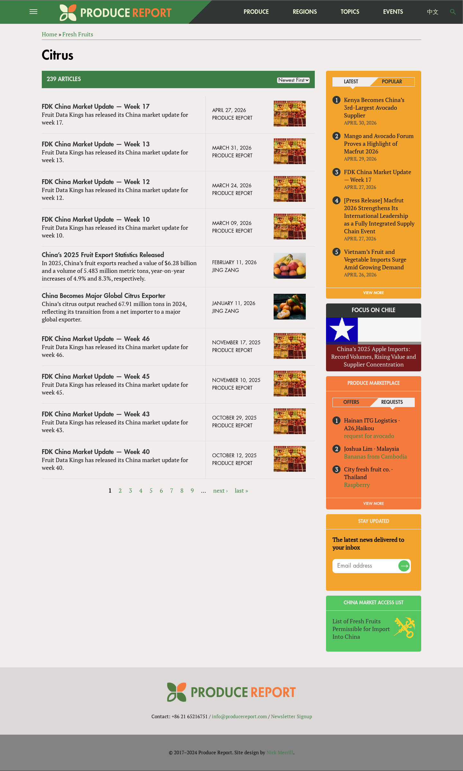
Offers (351, 402)
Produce (256, 11)
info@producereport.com (239, 716)
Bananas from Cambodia (375, 456)
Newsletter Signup (291, 716)
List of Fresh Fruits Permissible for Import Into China (361, 628)
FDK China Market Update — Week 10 (96, 219)
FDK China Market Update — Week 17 (96, 106)
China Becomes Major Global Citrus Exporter (103, 296)
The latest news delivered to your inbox (368, 543)
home (216, 12)
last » (241, 490)
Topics (350, 11)
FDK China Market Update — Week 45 (96, 376)
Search (453, 12)
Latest (351, 81)
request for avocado (369, 436)
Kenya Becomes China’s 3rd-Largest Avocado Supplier (374, 107)
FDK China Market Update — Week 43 (96, 414)
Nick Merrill (280, 752)
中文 (433, 12)
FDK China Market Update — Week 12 (96, 182)
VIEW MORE (373, 293)
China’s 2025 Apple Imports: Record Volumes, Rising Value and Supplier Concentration (373, 356)
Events (393, 12)
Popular (392, 81)
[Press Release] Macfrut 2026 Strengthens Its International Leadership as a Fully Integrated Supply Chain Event (379, 215)
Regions (305, 11)
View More (373, 504)
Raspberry (357, 484)
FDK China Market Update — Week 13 (96, 144)
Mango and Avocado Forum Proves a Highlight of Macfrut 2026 (379, 143)
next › (220, 490)
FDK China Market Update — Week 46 (96, 339)
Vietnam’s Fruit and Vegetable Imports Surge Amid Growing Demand (375, 259)
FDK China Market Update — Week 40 (96, 452)
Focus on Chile (373, 310)
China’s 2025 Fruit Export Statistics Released (103, 255)
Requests (392, 402)
